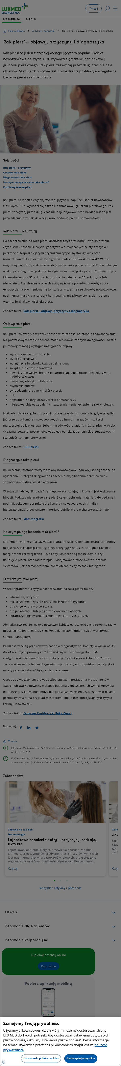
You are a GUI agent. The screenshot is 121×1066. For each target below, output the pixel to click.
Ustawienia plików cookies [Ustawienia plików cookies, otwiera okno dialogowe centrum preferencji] (41, 1058)
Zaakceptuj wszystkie (81, 1058)
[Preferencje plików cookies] (3, 1062)
